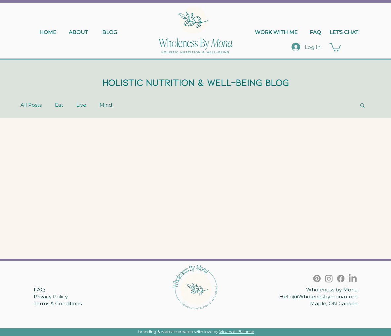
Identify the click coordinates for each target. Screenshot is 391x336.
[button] (335, 47)
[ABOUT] (78, 32)
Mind (105, 105)
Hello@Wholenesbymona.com (318, 296)
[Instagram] (329, 278)
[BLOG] (110, 32)
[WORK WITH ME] (276, 32)
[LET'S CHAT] (344, 32)
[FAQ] (315, 32)
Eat (59, 105)
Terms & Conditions (58, 303)
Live (81, 105)
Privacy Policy (51, 296)
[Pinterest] (317, 278)
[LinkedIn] (353, 278)
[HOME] (48, 32)
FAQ (39, 289)
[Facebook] (341, 278)
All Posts (31, 105)
